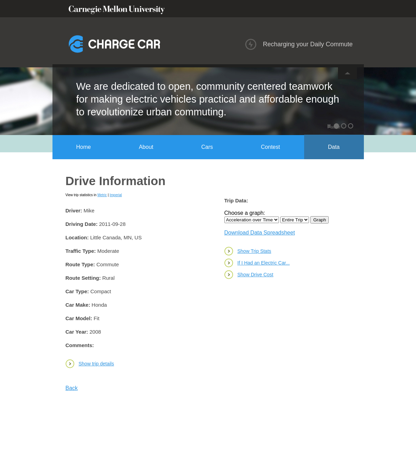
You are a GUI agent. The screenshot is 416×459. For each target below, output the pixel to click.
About (146, 147)
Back (72, 388)
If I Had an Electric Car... (264, 263)
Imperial (116, 195)
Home (83, 147)
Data (334, 147)
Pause (330, 127)
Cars (207, 147)
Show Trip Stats (254, 251)
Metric (102, 195)
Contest (270, 147)
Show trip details (96, 363)
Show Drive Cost (255, 274)
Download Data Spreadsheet (259, 233)
